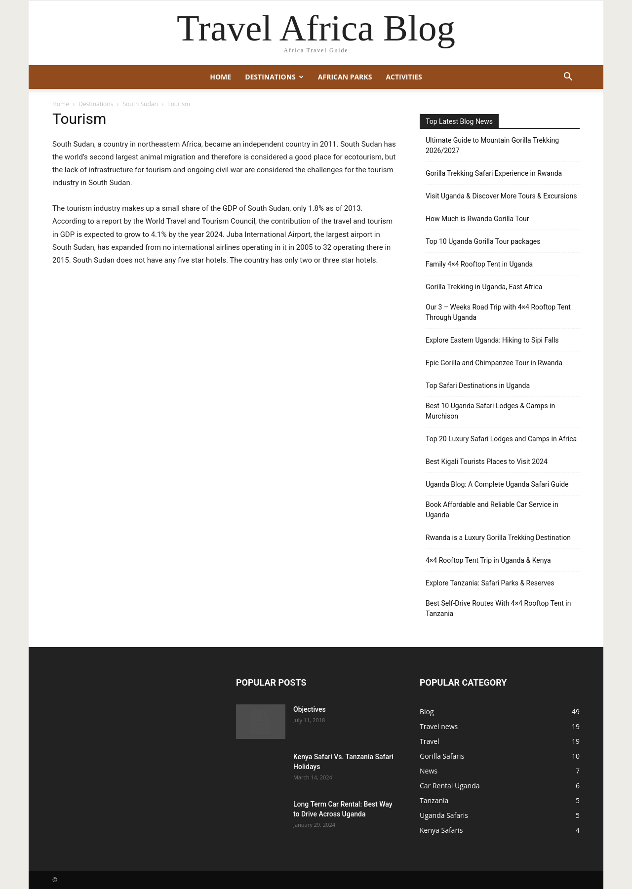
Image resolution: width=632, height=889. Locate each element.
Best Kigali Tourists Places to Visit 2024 (487, 461)
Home (220, 76)
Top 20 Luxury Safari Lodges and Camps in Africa (501, 439)
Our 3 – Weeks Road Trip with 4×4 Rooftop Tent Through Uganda (498, 312)
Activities (404, 76)
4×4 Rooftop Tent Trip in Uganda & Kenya (488, 560)
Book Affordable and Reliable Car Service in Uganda (492, 510)
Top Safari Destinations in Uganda (478, 385)
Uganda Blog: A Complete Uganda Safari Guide (497, 484)
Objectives (309, 709)
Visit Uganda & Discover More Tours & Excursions (501, 196)
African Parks (345, 76)
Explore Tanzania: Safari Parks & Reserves (490, 583)
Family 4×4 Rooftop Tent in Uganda (479, 264)
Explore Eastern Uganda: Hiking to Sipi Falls (492, 340)
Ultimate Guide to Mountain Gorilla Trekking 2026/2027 (492, 145)
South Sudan (140, 104)
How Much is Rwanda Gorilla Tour (477, 219)
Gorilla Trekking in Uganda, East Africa (484, 287)
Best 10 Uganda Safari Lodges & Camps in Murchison (490, 411)
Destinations (274, 76)
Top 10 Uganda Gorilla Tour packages (483, 241)
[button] (568, 77)
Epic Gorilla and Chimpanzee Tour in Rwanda (494, 363)
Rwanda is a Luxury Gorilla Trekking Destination (498, 537)
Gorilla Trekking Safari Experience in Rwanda (494, 173)
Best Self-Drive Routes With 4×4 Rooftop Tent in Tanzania (498, 608)
